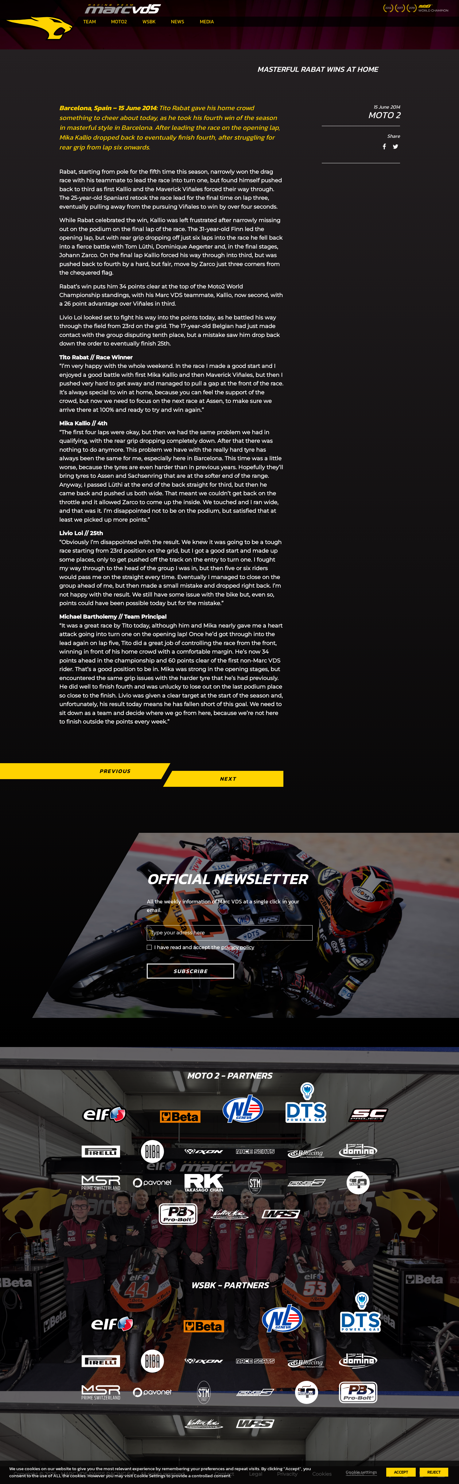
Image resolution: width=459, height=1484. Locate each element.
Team (89, 21)
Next (228, 779)
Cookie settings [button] (361, 1472)
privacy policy (237, 947)
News (177, 21)
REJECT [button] (434, 1472)
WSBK (149, 21)
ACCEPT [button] (401, 1472)
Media (207, 21)
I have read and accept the (204, 947)
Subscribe (190, 971)
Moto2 (119, 21)
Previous (114, 771)
